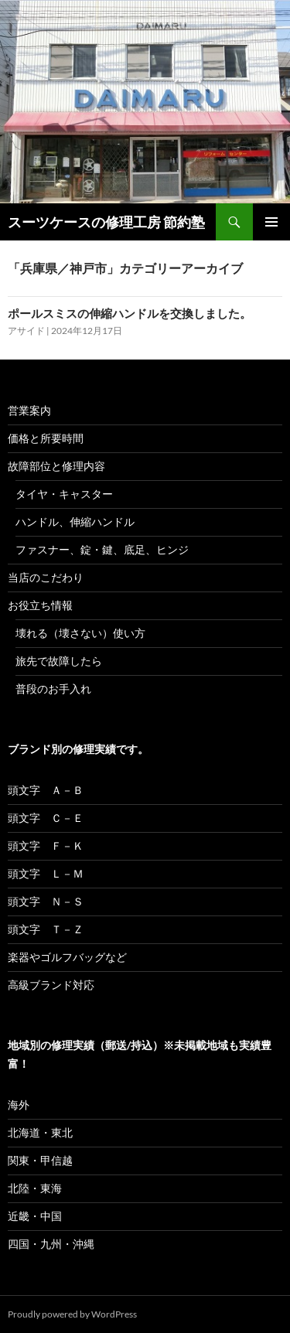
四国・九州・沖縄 (51, 1243)
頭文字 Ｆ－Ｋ (46, 845)
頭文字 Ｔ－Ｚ (46, 929)
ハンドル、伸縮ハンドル (75, 521)
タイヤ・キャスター (64, 493)
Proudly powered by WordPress (72, 1314)
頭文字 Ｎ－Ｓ (46, 901)
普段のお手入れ (53, 688)
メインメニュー (271, 221)
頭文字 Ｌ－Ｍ (46, 873)
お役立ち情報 (40, 605)
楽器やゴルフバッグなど (67, 956)
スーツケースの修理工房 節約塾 (106, 221)
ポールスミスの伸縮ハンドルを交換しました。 (129, 313)
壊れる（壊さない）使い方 (80, 632)
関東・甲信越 (40, 1160)
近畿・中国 (35, 1215)
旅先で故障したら (58, 660)
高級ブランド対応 (51, 984)
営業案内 (29, 410)
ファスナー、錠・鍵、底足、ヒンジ (102, 549)
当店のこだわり (46, 577)
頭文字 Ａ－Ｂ (46, 789)
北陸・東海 (35, 1188)
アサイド (26, 330)
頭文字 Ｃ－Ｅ (46, 817)
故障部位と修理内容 (56, 465)
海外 (18, 1104)
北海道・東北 (40, 1132)
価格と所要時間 (46, 438)
